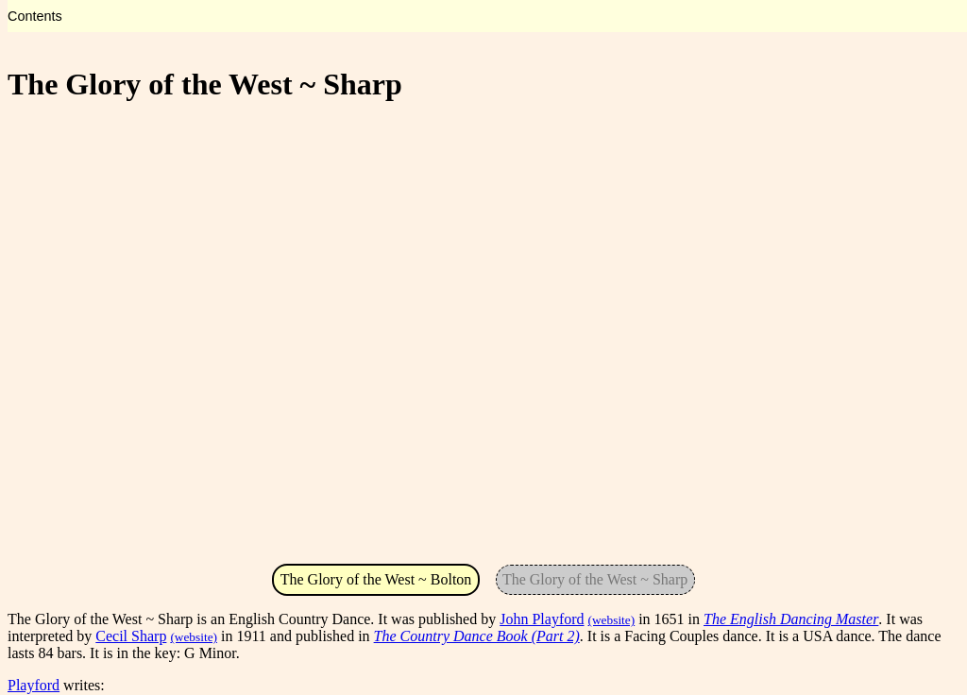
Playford (33, 685)
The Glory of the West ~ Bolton (376, 579)
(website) (612, 620)
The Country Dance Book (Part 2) (477, 636)
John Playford (542, 619)
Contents (35, 16)
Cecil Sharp (130, 636)
